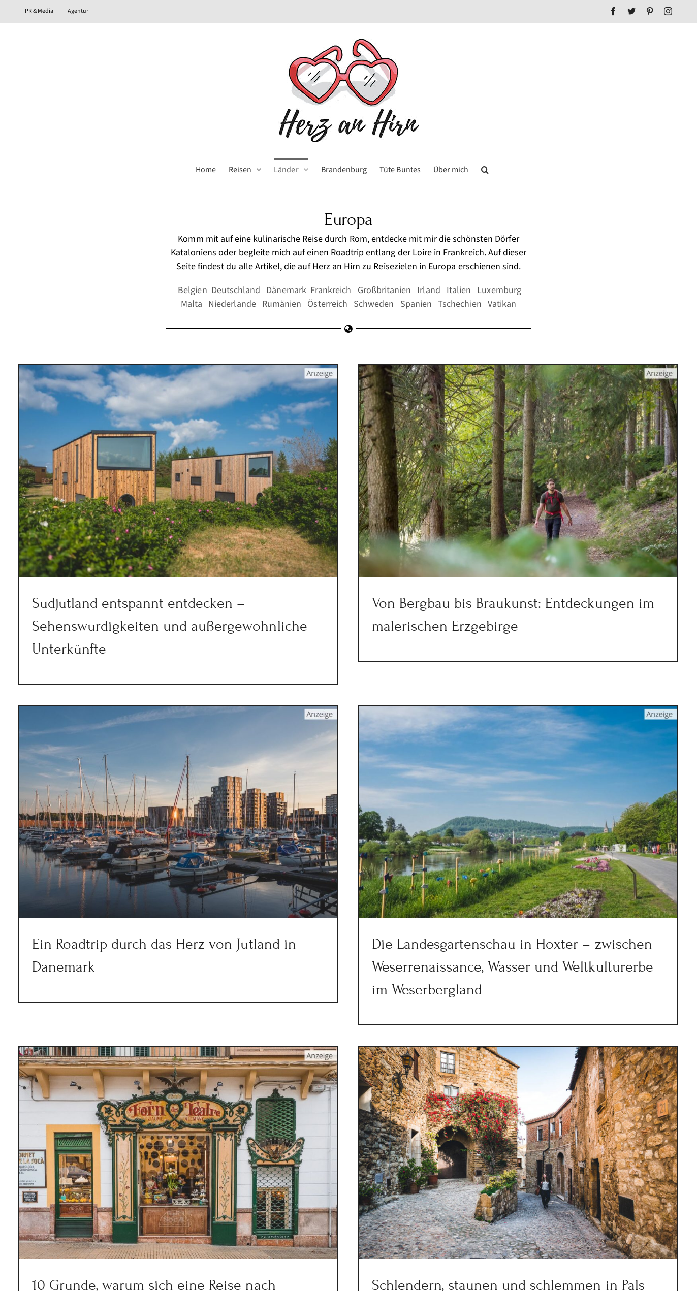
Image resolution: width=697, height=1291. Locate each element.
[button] (485, 168)
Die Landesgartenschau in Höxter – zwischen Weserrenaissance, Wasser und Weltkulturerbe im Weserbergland (479, 964)
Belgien (192, 290)
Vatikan (502, 304)
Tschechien (460, 304)
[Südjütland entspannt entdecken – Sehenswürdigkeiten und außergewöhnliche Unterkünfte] (178, 471)
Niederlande (232, 304)
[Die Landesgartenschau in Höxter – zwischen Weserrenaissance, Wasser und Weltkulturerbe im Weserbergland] (485, 809)
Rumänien (281, 304)
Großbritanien (384, 290)
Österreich (327, 304)
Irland (428, 290)
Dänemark (286, 290)
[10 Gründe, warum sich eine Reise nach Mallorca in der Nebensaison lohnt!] (201, 1117)
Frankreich (331, 290)
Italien (459, 290)
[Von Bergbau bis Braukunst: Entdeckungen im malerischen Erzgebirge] (508, 471)
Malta (191, 304)
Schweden (374, 304)
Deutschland (236, 290)
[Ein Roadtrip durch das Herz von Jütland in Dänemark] (223, 778)
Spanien (416, 304)
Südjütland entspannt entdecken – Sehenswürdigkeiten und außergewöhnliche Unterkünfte (169, 626)
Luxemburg (499, 290)
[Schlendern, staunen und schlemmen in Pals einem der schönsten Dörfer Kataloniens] (530, 1117)
